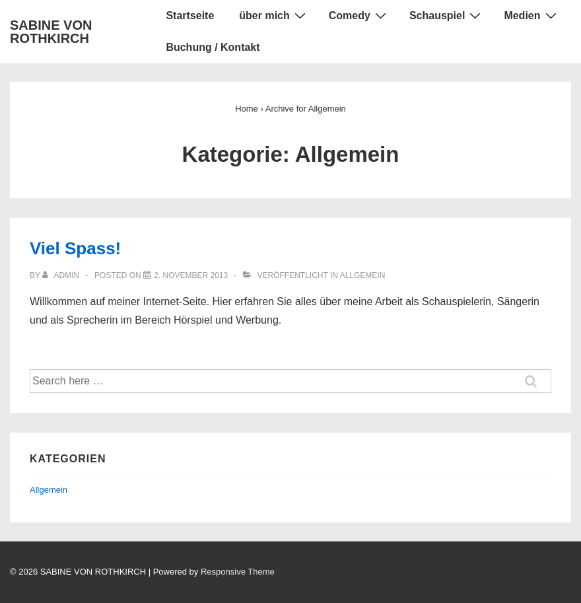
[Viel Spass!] (191, 275)
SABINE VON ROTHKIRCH (51, 32)
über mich (273, 15)
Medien (531, 15)
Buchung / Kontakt (212, 47)
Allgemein (363, 275)
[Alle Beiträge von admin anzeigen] (61, 275)
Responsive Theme (238, 572)
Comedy (359, 15)
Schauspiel (446, 15)
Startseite (190, 15)
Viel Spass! (75, 248)
